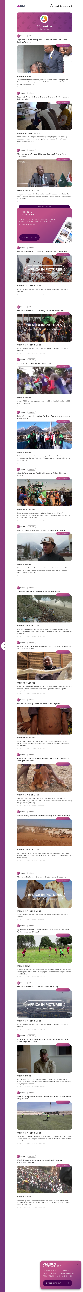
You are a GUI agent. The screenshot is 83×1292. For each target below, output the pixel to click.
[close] (77, 1264)
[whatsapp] (31, 36)
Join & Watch (30, 237)
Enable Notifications (57, 1283)
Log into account (63, 6)
